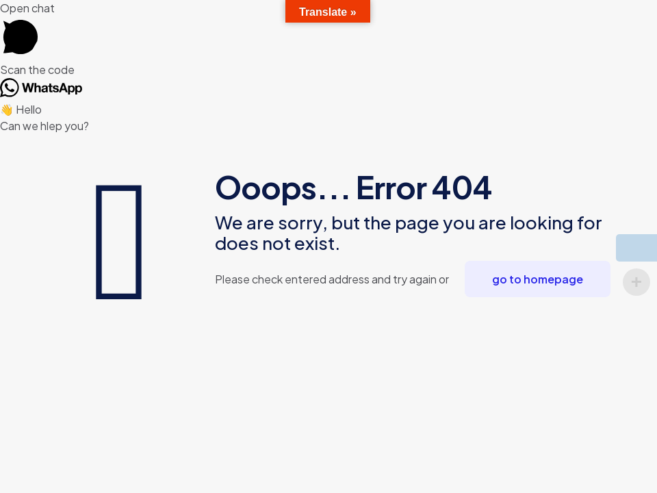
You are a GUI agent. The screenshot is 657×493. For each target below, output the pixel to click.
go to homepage (537, 279)
